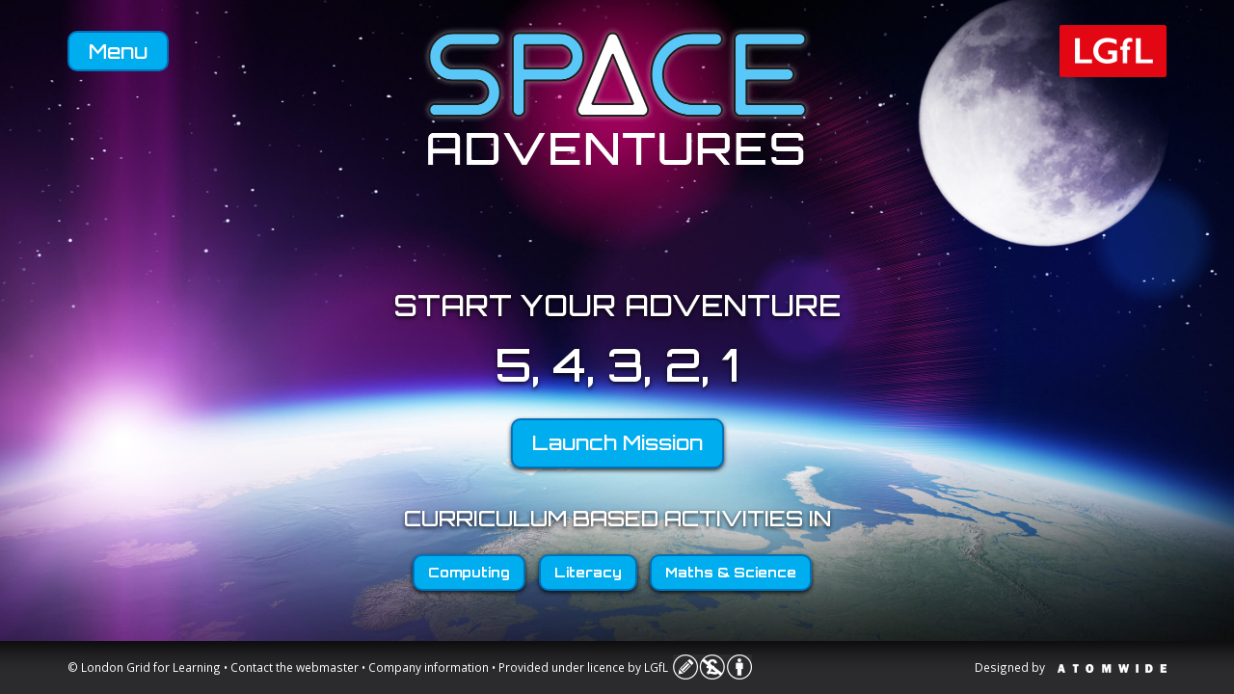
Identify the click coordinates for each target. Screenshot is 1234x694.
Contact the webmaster (294, 667)
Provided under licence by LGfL (583, 667)
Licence (712, 667)
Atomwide (1112, 668)
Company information (428, 667)
